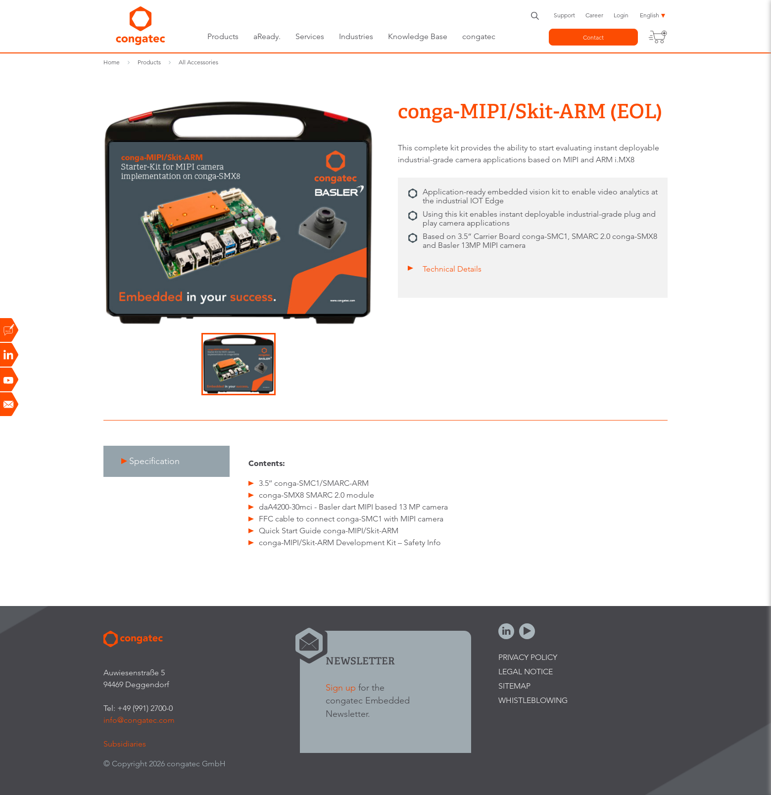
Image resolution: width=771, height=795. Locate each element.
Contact (593, 37)
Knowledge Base (417, 36)
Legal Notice (525, 671)
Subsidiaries (124, 743)
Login (621, 15)
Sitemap (514, 686)
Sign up (341, 687)
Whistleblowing (533, 700)
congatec (478, 36)
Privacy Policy (527, 657)
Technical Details (452, 269)
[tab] (166, 461)
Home (111, 62)
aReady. (267, 36)
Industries (356, 36)
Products (223, 36)
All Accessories (198, 62)
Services (309, 36)
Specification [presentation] (154, 461)
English (649, 15)
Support (564, 15)
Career (594, 15)
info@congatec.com (139, 720)
